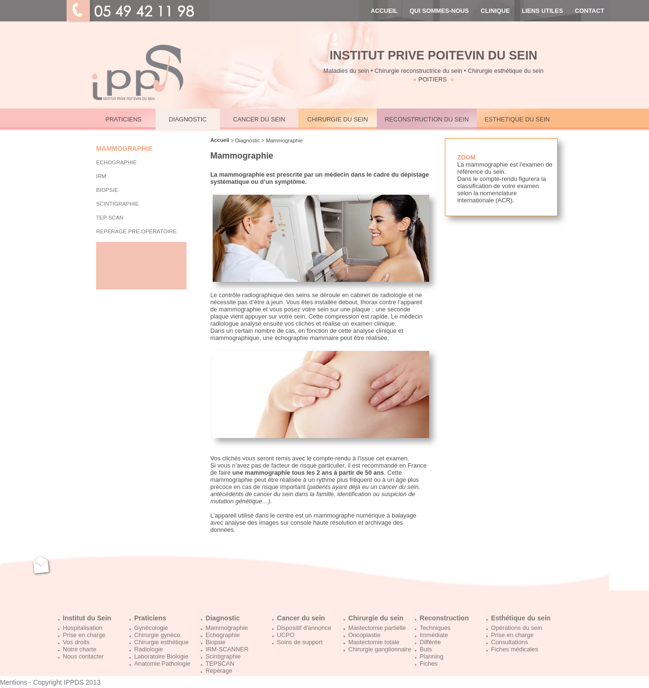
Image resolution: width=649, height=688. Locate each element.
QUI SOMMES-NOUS (439, 10)
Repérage (219, 670)
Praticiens (150, 618)
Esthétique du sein (521, 618)
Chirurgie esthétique (161, 642)
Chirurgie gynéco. (158, 634)
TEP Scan (109, 217)
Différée (430, 642)
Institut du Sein (87, 618)
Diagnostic (223, 618)
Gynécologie (151, 627)
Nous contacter (83, 656)
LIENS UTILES (542, 10)
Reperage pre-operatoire (136, 231)
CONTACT (589, 10)
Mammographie (227, 627)
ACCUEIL (384, 10)
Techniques (435, 627)
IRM (101, 176)
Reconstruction (444, 618)
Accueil (219, 140)
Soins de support (300, 642)
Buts (426, 649)
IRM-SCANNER (227, 649)
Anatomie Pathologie (162, 663)
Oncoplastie (364, 634)
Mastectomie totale (373, 642)
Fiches (429, 663)
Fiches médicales (514, 649)
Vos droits (76, 642)
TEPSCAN (220, 663)
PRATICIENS (124, 119)
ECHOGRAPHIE (116, 162)
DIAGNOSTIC (188, 119)
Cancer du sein (301, 618)
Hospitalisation (82, 627)
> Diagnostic (244, 140)
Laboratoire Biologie (161, 656)
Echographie (223, 634)
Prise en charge (84, 634)
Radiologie (148, 649)
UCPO (286, 634)
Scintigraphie (223, 656)
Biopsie (216, 642)
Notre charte (79, 649)
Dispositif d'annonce (304, 627)
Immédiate (434, 634)
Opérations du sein (516, 627)
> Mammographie (281, 140)
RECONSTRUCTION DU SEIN (427, 119)
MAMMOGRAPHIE (124, 148)
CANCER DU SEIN (259, 119)
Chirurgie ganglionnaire (379, 649)
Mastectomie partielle (377, 627)
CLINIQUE (495, 10)
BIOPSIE (107, 190)
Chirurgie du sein (375, 618)
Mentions (13, 682)
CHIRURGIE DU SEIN (337, 119)
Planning (431, 656)
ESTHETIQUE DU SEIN (517, 119)
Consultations (509, 642)
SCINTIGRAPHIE (117, 204)
